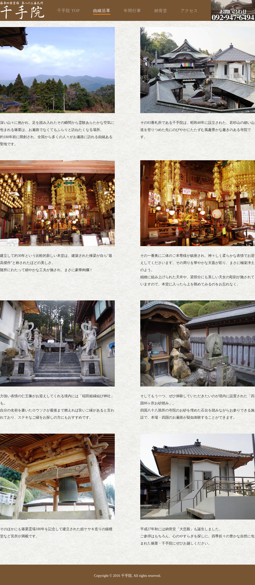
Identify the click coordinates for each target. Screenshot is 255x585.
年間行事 (132, 10)
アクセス (189, 10)
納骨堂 (160, 10)
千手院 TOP (68, 10)
